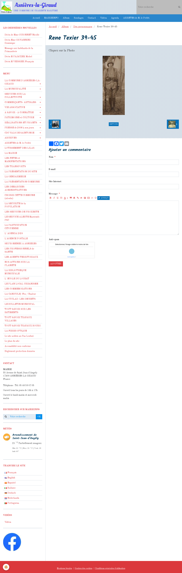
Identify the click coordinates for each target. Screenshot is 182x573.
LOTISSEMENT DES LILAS (19, 148)
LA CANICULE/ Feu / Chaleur (20, 294)
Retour (114, 124)
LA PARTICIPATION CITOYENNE (16, 227)
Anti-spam (54, 239)
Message (53, 194)
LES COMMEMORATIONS (18, 289)
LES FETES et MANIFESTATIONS (15, 160)
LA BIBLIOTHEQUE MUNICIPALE (15, 272)
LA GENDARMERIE (15, 177)
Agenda (115, 18)
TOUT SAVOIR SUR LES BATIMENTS (18, 311)
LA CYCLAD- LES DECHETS (20, 299)
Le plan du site (12, 341)
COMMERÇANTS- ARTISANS (20, 102)
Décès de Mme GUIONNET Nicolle (22, 35)
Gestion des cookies (83, 568)
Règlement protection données (20, 351)
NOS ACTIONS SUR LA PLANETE (17, 264)
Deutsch (10, 493)
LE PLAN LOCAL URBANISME (21, 284)
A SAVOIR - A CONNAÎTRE (19, 112)
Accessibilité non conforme (18, 346)
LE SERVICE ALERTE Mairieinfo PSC (22, 218)
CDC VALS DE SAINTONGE (19, 133)
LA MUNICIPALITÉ (15, 89)
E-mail (52, 169)
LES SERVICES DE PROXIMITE (22, 212)
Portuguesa (12, 503)
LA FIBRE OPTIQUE (16, 331)
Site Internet (55, 181)
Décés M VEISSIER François (19, 62)
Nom (51, 157)
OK (39, 417)
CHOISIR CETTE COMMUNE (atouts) (20, 197)
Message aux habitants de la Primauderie (19, 50)
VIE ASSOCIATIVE (15, 107)
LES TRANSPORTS (15, 166)
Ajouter (55, 264)
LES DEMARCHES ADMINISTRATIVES (16, 188)
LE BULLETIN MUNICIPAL (20, 304)
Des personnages (82, 26)
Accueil (36, 18)
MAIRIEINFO (51, 18)
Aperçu (103, 198)
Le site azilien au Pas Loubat (19, 336)
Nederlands (12, 498)
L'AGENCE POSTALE (16, 239)
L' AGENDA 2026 (14, 233)
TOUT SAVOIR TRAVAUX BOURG (23, 326)
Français (10, 473)
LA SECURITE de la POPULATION (15, 205)
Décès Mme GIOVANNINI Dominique (17, 42)
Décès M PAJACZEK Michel (19, 57)
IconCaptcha (71, 257)
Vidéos (103, 18)
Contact (92, 18)
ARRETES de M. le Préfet (136, 18)
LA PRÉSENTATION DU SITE (21, 172)
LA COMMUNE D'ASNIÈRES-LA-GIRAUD (22, 82)
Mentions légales (64, 568)
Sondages (79, 18)
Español (10, 483)
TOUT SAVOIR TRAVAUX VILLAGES (18, 319)
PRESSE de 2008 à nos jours (19, 128)
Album (66, 18)
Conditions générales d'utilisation (110, 568)
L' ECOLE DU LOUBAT (17, 279)
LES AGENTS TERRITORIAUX (21, 257)
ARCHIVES (11, 138)
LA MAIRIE (11, 153)
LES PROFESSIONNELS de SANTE (19, 250)
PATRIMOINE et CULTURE (19, 117)
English (10, 478)
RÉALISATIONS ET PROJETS (21, 123)
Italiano (10, 488)
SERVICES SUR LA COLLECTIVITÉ (15, 96)
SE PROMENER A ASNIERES (21, 244)
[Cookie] (6, 567)
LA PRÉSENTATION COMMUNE (22, 182)
